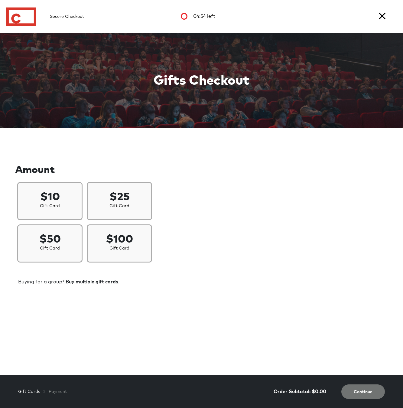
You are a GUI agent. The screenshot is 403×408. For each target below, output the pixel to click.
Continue (363, 392)
